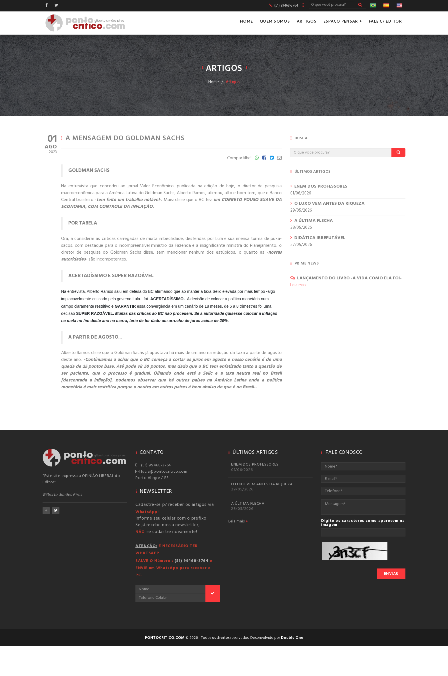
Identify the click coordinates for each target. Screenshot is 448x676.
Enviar (391, 573)
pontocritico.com (165, 638)
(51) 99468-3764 (153, 465)
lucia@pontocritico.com (161, 471)
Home (246, 21)
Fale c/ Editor (385, 21)
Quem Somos (275, 21)
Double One (292, 638)
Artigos (307, 21)
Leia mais (238, 521)
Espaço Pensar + (342, 21)
